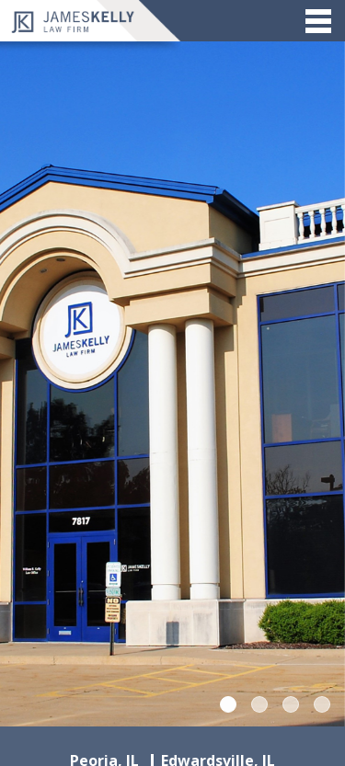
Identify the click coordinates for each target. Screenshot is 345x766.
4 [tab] (322, 704)
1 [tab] (228, 704)
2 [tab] (259, 704)
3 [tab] (290, 704)
